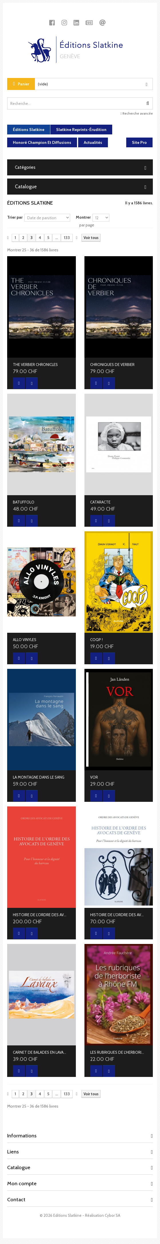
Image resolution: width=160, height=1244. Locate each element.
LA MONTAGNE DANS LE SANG (38, 777)
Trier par (15, 217)
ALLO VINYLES (24, 639)
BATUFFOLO (23, 502)
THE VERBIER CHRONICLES (35, 364)
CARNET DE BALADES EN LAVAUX (40, 1052)
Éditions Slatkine (28, 129)
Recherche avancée (137, 113)
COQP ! (96, 639)
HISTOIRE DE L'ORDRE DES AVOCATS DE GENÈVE (118, 914)
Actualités (93, 142)
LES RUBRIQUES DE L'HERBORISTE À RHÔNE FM (118, 1052)
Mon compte (22, 1183)
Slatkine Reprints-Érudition (81, 129)
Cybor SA (112, 1215)
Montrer (83, 217)
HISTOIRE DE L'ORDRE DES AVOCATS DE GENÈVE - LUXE (40, 914)
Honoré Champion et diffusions (42, 142)
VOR (94, 777)
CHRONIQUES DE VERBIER (112, 364)
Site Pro (139, 142)
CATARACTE (100, 502)
